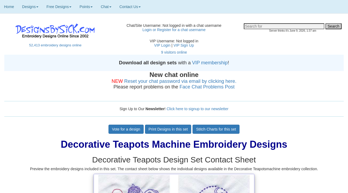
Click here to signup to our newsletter (197, 109)
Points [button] (86, 7)
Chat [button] (106, 7)
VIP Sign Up (183, 45)
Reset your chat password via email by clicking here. (180, 81)
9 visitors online (174, 52)
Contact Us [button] (130, 7)
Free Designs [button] (58, 7)
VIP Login (162, 45)
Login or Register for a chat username (173, 30)
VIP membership (210, 62)
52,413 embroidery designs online (55, 45)
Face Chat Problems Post (207, 87)
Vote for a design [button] (126, 129)
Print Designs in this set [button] (168, 129)
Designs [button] (30, 7)
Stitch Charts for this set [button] (216, 129)
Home (9, 7)
